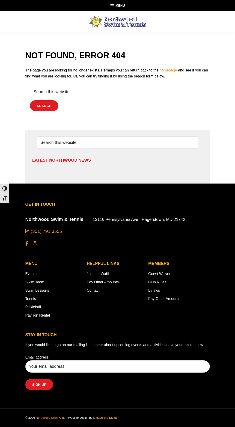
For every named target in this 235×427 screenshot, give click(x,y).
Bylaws (154, 290)
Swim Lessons (37, 290)
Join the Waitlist (99, 274)
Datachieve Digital (105, 417)
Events (31, 274)
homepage (168, 70)
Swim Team (34, 282)
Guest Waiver (159, 274)
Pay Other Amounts (103, 282)
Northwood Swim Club (50, 417)
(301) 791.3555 (43, 231)
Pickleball (33, 307)
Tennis (30, 299)
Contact (93, 290)
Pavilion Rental (37, 315)
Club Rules (157, 282)
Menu (117, 5)
